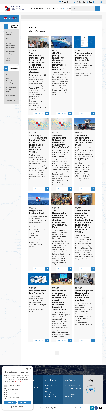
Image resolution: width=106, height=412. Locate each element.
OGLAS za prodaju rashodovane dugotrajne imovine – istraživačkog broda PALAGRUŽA (59, 61)
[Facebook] (95, 407)
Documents (57, 8)
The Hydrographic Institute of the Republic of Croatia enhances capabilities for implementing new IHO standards (38, 62)
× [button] (30, 368)
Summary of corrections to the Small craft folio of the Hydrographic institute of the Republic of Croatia (38, 143)
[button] (17, 407)
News (49, 8)
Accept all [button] (10, 402)
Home (33, 8)
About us (40, 8)
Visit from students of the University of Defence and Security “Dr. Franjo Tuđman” (60, 141)
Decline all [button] (24, 402)
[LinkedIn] (91, 407)
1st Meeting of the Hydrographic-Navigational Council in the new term (84, 295)
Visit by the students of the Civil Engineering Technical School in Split (84, 140)
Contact (68, 8)
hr (8, 18)
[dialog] (17, 388)
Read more (42, 114)
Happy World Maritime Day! (36, 212)
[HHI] (15, 8)
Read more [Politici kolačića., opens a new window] (18, 381)
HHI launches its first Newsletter (37, 292)
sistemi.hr (78, 408)
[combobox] (27, 369)
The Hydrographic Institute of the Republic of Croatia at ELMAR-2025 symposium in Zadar (59, 219)
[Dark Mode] (100, 2)
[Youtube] (100, 407)
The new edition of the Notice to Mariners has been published (83, 56)
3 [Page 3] (65, 353)
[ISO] (90, 390)
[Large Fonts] (96, 2)
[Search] (85, 8)
